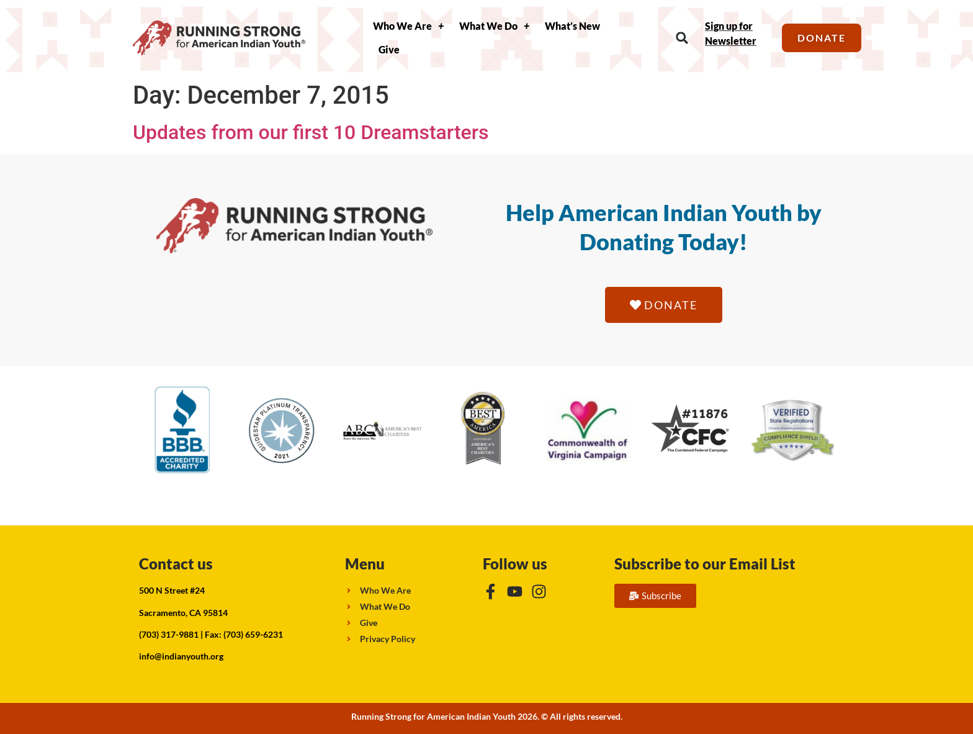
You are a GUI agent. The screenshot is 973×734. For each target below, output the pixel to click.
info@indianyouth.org (181, 656)
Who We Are (408, 26)
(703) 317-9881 (169, 634)
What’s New (572, 26)
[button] (682, 38)
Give (389, 49)
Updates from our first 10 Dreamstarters (310, 132)
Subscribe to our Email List (705, 564)
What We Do (494, 26)
